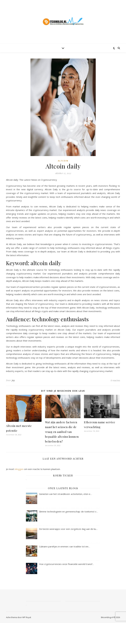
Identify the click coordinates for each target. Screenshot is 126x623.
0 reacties (115, 380)
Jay (13, 380)
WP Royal (26, 617)
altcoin (63, 161)
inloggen (19, 469)
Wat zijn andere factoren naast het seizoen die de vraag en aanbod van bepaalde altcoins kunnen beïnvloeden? (62, 431)
